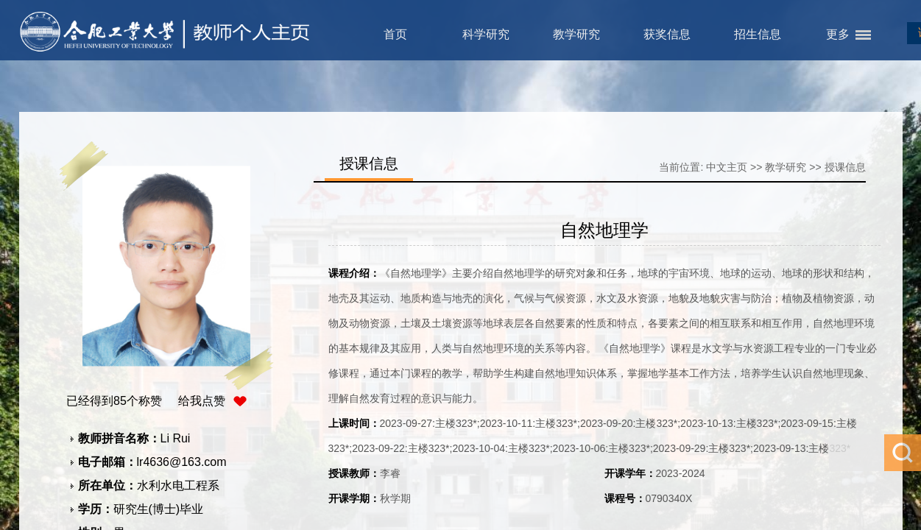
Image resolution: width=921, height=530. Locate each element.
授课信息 (845, 167)
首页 (395, 34)
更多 (838, 34)
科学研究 (485, 34)
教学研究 (576, 34)
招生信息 (757, 34)
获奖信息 (667, 34)
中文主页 (726, 167)
